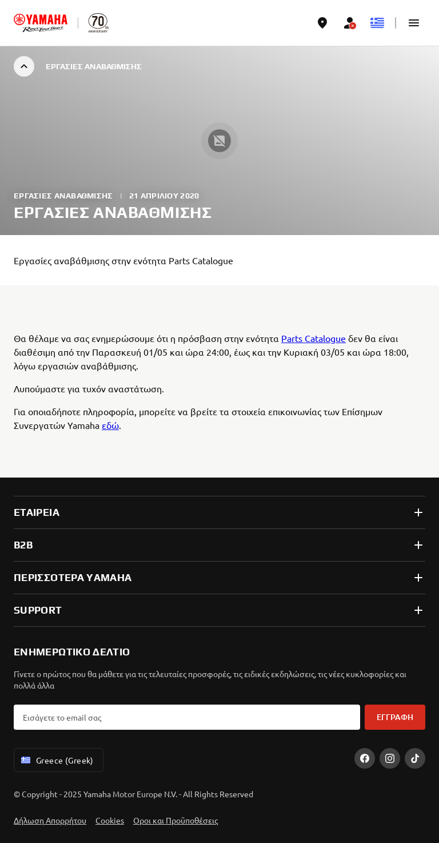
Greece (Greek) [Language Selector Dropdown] (56, 760)
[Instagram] (390, 758)
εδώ (110, 425)
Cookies (109, 820)
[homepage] (40, 23)
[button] (413, 22)
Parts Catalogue (313, 338)
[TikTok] (415, 758)
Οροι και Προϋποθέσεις (175, 820)
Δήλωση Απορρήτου (50, 820)
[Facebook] (364, 758)
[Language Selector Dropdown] (377, 22)
